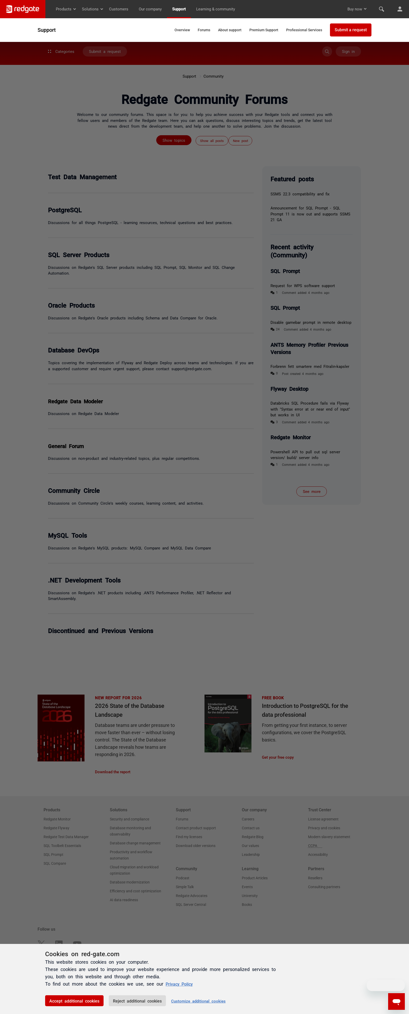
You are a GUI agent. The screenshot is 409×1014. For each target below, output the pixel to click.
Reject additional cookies (137, 1001)
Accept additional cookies (74, 1001)
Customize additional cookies (198, 1001)
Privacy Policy (181, 983)
